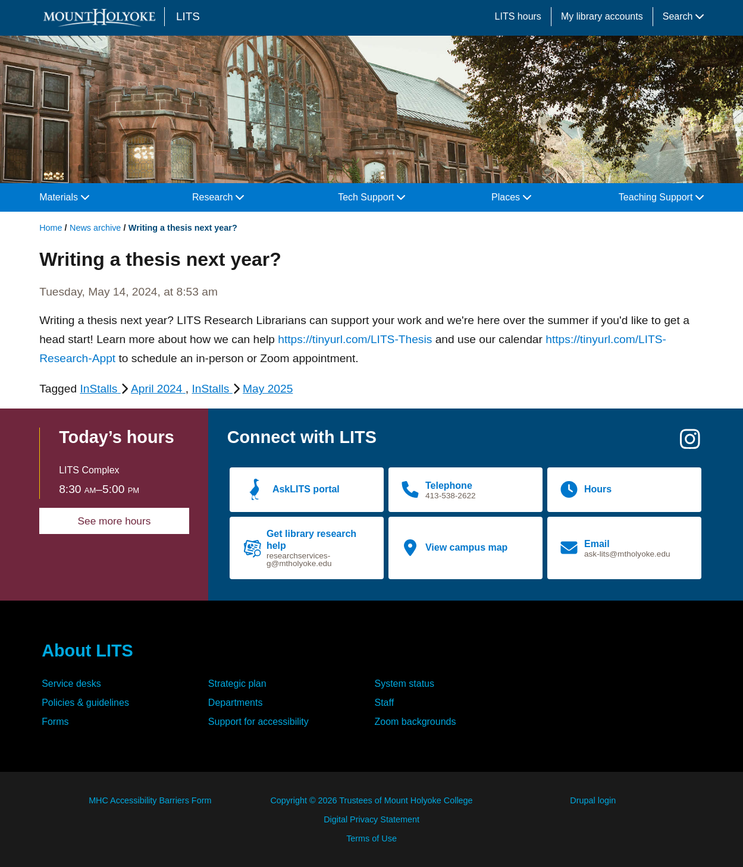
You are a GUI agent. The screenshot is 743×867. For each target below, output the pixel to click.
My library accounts (602, 16)
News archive (95, 228)
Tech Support (371, 197)
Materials (64, 197)
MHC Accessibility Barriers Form (150, 800)
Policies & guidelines (85, 703)
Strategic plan (237, 683)
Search (683, 16)
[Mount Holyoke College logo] (101, 17)
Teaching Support (661, 197)
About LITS (87, 650)
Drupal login (593, 800)
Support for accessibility (258, 722)
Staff (384, 703)
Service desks (71, 683)
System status (404, 683)
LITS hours (518, 16)
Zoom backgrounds (415, 722)
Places (511, 197)
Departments (235, 703)
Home (50, 228)
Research (218, 197)
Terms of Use (371, 838)
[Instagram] (690, 444)
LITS (188, 16)
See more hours (114, 521)
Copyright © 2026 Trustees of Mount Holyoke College (371, 800)
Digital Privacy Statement (371, 819)
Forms (55, 722)
